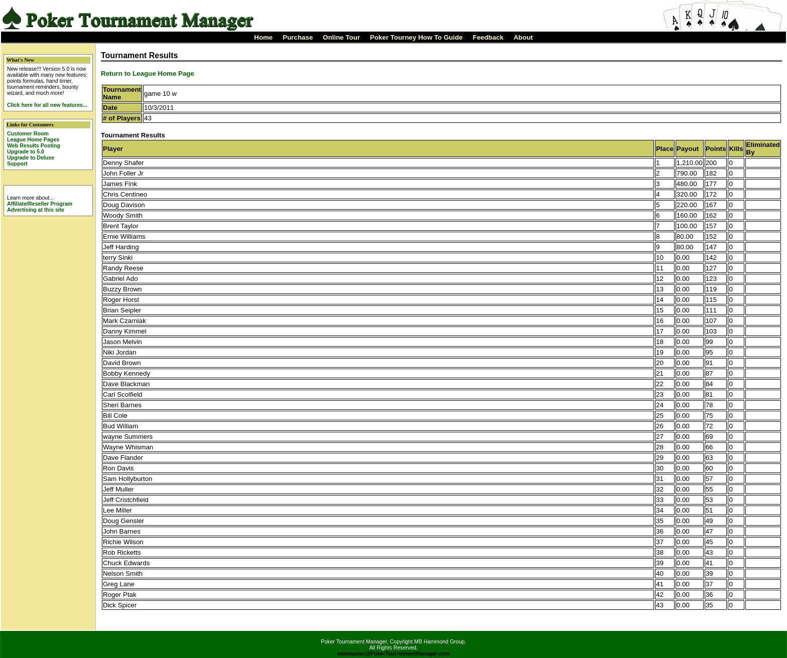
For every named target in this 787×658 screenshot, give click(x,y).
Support (17, 163)
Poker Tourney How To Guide (416, 37)
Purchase (298, 37)
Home (263, 37)
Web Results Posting (33, 145)
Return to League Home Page (147, 73)
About (523, 37)
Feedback (488, 37)
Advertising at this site (35, 210)
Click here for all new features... (47, 105)
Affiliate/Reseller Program (39, 204)
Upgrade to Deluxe (30, 157)
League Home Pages (33, 139)
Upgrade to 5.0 (25, 151)
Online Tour (341, 37)
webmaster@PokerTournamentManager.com (393, 653)
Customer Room (28, 133)
